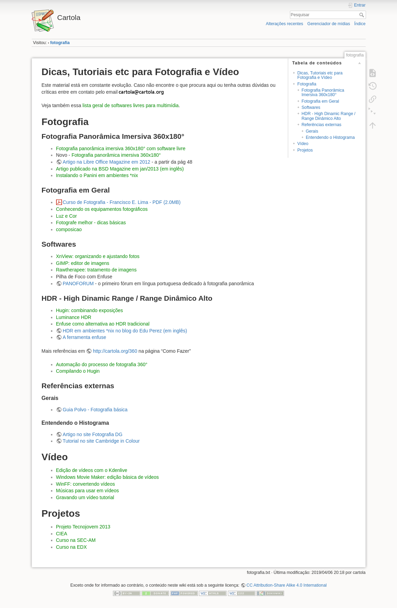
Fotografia (306, 84)
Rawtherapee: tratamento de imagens (96, 269)
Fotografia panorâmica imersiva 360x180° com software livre (121, 148)
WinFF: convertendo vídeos (85, 484)
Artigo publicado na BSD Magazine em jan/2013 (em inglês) (120, 169)
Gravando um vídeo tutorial (85, 497)
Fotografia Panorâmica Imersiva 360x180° (323, 92)
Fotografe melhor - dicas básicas (91, 222)
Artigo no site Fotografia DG (93, 434)
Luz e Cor (66, 216)
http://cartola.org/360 (115, 351)
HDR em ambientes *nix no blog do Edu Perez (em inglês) (125, 330)
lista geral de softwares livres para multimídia (131, 105)
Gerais (312, 131)
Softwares (311, 107)
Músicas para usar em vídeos (87, 490)
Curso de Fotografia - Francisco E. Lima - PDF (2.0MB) (121, 202)
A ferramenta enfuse (84, 337)
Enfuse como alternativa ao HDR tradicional (103, 324)
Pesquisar (362, 14)
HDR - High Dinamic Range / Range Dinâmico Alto (329, 116)
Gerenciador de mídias (328, 23)
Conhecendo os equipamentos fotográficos (102, 209)
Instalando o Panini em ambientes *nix (97, 175)
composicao (69, 229)
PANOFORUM (78, 283)
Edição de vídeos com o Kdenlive (91, 470)
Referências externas (322, 124)
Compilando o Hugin (78, 371)
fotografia (60, 42)
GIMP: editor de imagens (82, 263)
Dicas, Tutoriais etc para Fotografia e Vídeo (319, 75)
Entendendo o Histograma (330, 137)
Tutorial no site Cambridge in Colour (101, 441)
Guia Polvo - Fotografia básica (95, 409)
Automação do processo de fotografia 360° (102, 364)
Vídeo (302, 143)
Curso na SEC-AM (76, 540)
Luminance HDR (74, 317)
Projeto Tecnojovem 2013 (83, 526)
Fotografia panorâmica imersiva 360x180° (116, 155)
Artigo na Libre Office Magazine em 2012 (106, 162)
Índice (360, 23)
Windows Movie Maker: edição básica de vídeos (107, 477)
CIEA (61, 533)
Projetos (305, 150)
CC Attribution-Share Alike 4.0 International (287, 585)
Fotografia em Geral (320, 101)
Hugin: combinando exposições (89, 310)
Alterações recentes (284, 23)
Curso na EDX (71, 547)
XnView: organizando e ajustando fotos (98, 256)
